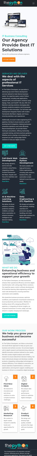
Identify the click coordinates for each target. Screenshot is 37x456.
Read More (5, 181)
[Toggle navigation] (33, 3)
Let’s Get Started (8, 59)
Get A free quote (9, 146)
